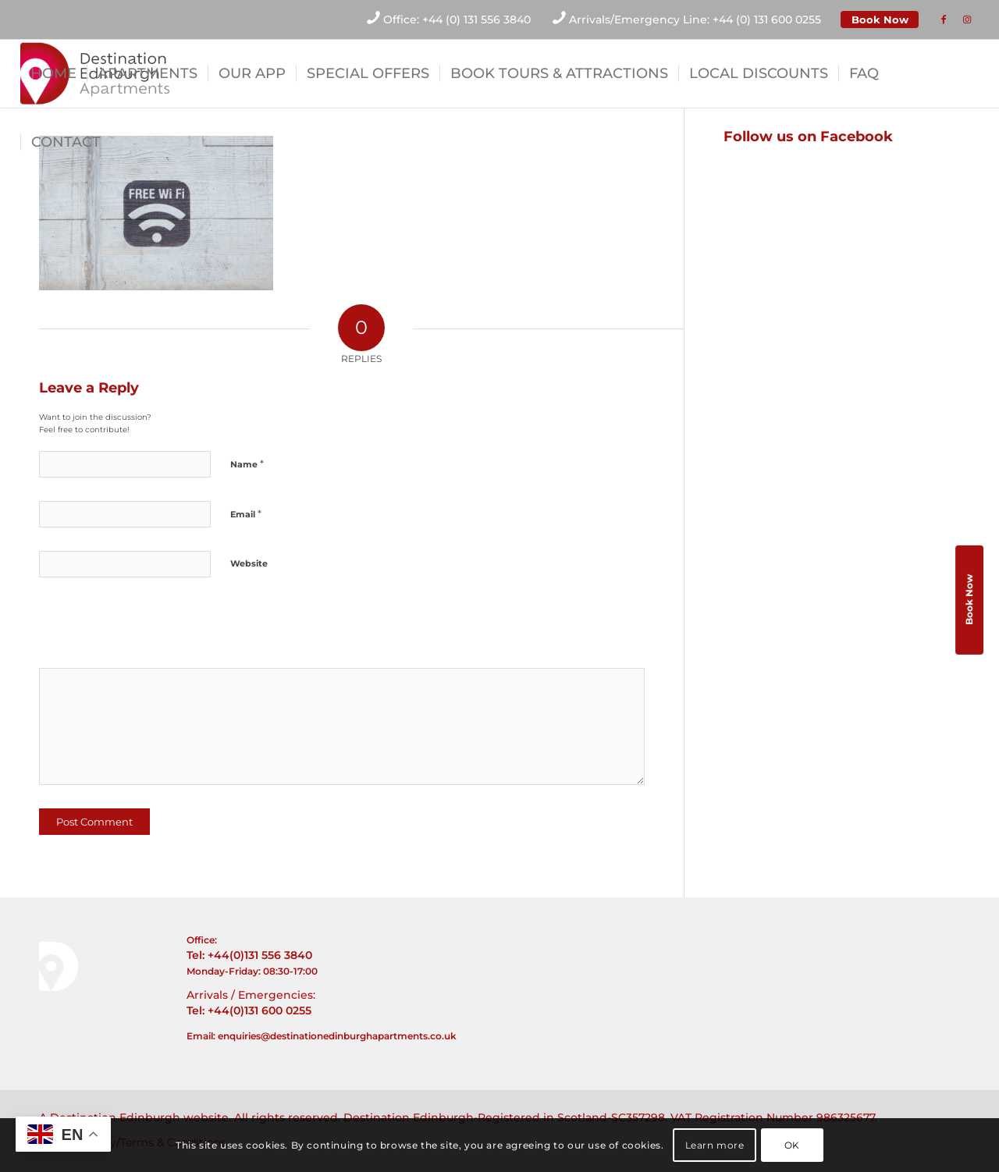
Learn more (715, 1145)
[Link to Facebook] (943, 19)
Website (249, 563)
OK (792, 1145)
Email (245, 513)
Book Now (879, 19)
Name (247, 463)
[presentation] (146, 628)
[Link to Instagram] (967, 19)
